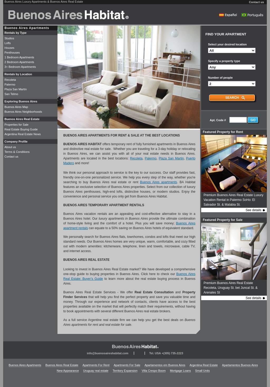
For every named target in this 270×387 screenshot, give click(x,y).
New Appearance (68, 370)
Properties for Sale (16, 124)
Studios (9, 38)
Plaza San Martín (15, 89)
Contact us (256, 2)
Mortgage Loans (180, 370)
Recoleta (136, 158)
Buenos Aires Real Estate (61, 365)
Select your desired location (227, 44)
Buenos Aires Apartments (25, 365)
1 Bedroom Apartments (19, 57)
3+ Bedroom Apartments (20, 66)
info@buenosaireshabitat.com (107, 353)
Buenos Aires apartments (158, 182)
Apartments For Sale (127, 365)
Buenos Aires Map (16, 106)
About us (10, 147)
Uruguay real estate (95, 370)
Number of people (220, 77)
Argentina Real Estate (204, 365)
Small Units (202, 370)
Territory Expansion (125, 370)
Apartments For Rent (96, 365)
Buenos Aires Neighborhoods (23, 111)
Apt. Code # (218, 120)
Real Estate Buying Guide (21, 129)
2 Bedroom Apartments (19, 62)
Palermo (151, 158)
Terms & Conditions (17, 151)
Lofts (7, 43)
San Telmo (11, 94)
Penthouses (12, 52)
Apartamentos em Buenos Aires (164, 365)
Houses (9, 47)
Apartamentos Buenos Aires (240, 365)
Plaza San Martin (171, 158)
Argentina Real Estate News (22, 134)
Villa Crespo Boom (154, 370)
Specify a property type (224, 61)
